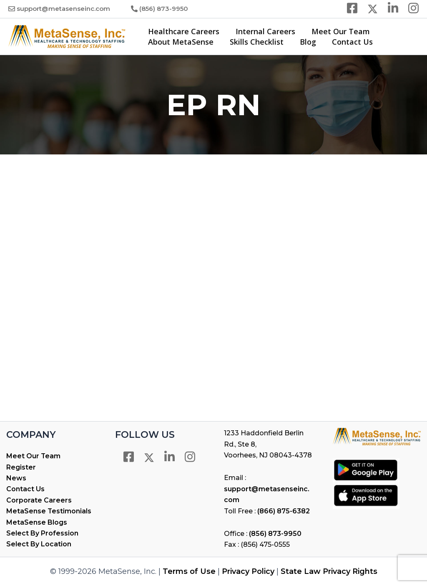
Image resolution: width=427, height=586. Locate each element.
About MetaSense (180, 42)
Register (21, 467)
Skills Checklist (255, 42)
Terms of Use (189, 571)
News (16, 478)
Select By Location (38, 544)
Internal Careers (264, 31)
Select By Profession (42, 533)
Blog (305, 42)
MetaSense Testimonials (49, 511)
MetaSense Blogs (36, 522)
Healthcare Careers (183, 31)
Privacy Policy (248, 571)
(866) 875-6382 (283, 511)
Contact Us (348, 42)
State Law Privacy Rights (329, 571)
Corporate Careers (39, 500)
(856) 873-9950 (163, 9)
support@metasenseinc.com (63, 9)
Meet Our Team (338, 31)
